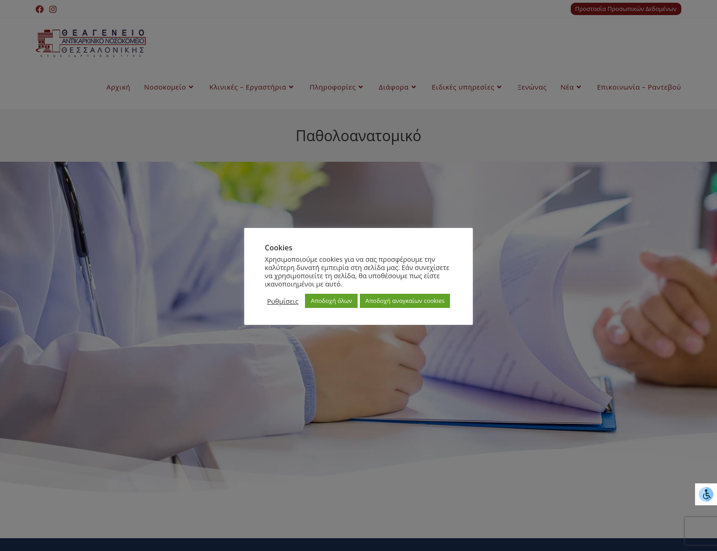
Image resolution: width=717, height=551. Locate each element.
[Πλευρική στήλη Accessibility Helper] (706, 494)
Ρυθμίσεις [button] (282, 301)
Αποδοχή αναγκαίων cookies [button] (404, 301)
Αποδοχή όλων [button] (331, 301)
